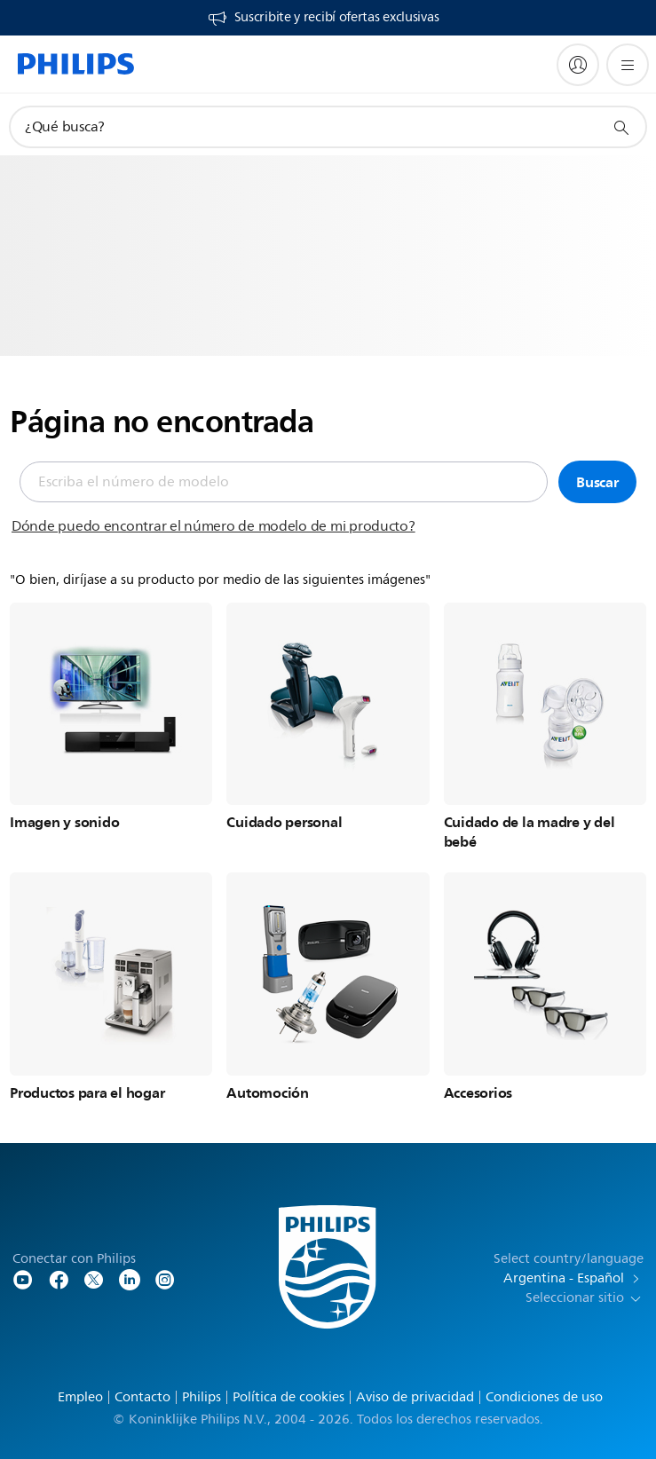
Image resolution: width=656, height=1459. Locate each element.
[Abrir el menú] (627, 64)
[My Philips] (578, 64)
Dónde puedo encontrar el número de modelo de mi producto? (213, 526)
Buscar (597, 481)
